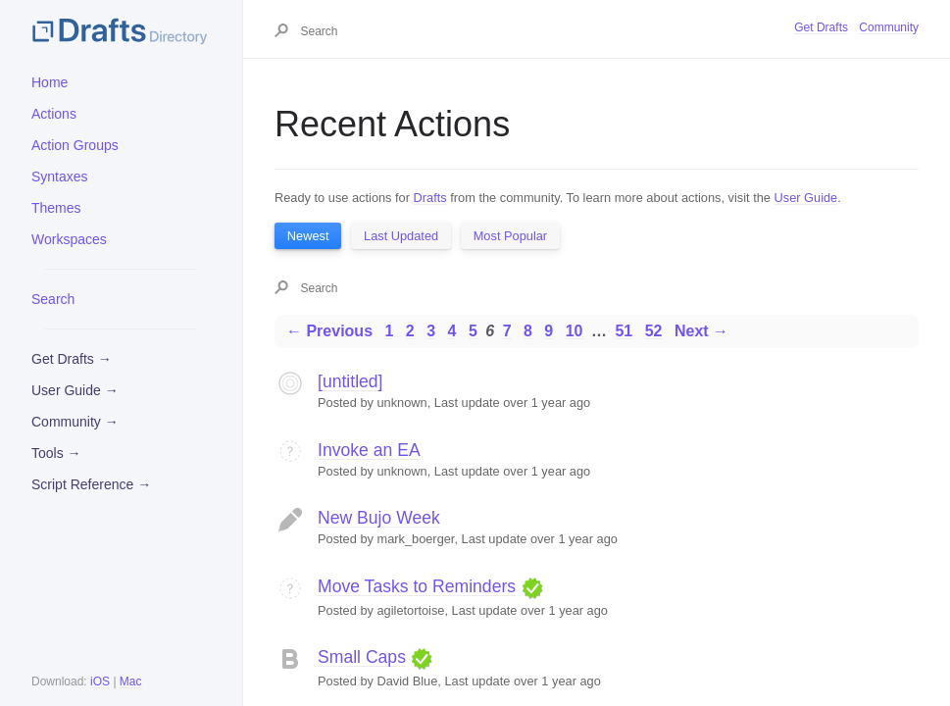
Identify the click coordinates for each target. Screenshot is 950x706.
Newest (308, 235)
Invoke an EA (369, 450)
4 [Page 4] (452, 331)
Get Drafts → (71, 359)
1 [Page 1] (388, 331)
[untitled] (350, 381)
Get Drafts (821, 27)
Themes (56, 208)
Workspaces (69, 239)
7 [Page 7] (507, 331)
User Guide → (75, 390)
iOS (100, 681)
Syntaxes (59, 176)
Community (889, 27)
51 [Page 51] (623, 331)
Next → (701, 331)
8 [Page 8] (528, 331)
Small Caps (362, 657)
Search (53, 299)
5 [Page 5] (473, 331)
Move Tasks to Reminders (417, 586)
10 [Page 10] (574, 331)
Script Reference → (91, 484)
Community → (75, 421)
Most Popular (510, 235)
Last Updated (401, 235)
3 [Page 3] (430, 331)
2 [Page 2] (410, 331)
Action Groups (75, 145)
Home (49, 82)
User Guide (806, 197)
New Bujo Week (379, 518)
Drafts (430, 197)
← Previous (329, 331)
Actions (53, 114)
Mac (131, 681)
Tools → (56, 453)
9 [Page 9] (548, 331)
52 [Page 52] (654, 331)
